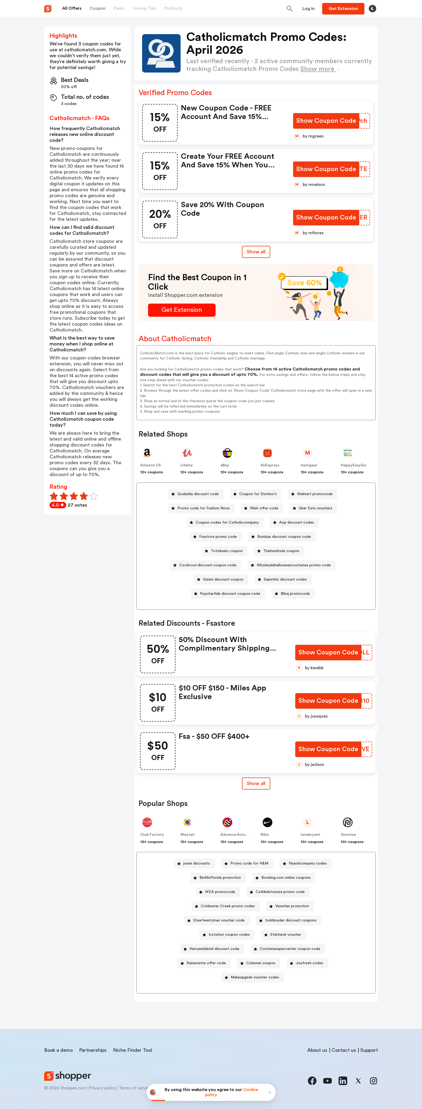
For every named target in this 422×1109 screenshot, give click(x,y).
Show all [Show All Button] (256, 251)
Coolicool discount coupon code (207, 565)
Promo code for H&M (249, 863)
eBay (224, 465)
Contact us (344, 1050)
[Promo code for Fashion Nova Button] (201, 508)
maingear (309, 465)
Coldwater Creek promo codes (228, 906)
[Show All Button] (256, 783)
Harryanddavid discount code (214, 949)
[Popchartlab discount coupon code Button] (228, 594)
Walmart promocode (315, 494)
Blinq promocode (295, 594)
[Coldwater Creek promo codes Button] (226, 906)
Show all (256, 783)
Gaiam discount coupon (223, 579)
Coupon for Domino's (258, 494)
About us (317, 1050)
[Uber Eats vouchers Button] (313, 508)
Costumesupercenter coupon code (290, 949)
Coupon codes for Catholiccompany (227, 522)
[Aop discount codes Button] (294, 523)
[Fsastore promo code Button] (216, 537)
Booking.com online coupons (286, 878)
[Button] (308, 8)
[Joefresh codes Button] (307, 963)
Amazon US (150, 465)
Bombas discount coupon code (284, 537)
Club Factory (152, 835)
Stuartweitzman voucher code (219, 920)
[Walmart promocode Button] (312, 494)
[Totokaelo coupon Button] (225, 551)
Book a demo (58, 1050)
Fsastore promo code (218, 537)
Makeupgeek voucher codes (255, 977)
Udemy (186, 465)
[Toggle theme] (372, 9)
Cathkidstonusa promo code (280, 892)
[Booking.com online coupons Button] (283, 878)
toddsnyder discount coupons (290, 920)
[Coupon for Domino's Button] (256, 494)
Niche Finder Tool (132, 1050)
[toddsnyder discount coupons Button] (288, 921)
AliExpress (270, 465)
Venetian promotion (292, 906)
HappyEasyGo (353, 465)
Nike (265, 835)
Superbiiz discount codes (285, 579)
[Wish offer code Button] (262, 508)
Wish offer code (264, 508)
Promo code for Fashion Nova (203, 508)
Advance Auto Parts (238, 835)
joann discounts (196, 863)
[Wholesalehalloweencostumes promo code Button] (292, 565)
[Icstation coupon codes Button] (227, 935)
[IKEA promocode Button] (218, 892)
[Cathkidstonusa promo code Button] (278, 892)
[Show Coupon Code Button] (326, 121)
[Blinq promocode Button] (293, 594)
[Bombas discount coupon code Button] (282, 537)
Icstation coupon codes (229, 935)
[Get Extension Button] (182, 310)
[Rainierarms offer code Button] (204, 963)
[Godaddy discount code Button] (196, 494)
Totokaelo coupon (227, 551)
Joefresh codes (309, 963)
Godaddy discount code (198, 494)
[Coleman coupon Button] (258, 963)
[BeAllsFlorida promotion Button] (218, 878)
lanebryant (310, 835)
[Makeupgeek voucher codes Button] (252, 977)
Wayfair (187, 835)
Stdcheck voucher (285, 935)
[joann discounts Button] (194, 864)
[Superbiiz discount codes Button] (283, 580)
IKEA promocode (220, 892)
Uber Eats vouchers (315, 508)
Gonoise (348, 835)
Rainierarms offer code (206, 963)
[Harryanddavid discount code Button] (212, 949)
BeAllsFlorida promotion (220, 878)
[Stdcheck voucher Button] (283, 935)
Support (369, 1050)
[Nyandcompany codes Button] (306, 864)
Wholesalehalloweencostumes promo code (294, 565)
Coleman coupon (260, 963)
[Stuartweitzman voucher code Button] (216, 921)
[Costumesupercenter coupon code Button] (288, 949)
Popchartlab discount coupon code (230, 594)
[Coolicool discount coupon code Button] (205, 565)
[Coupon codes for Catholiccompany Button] (225, 523)
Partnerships (93, 1050)
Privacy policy (102, 1088)
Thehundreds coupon (281, 551)
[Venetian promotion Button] (290, 906)
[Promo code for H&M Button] (247, 864)
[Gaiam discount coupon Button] (221, 580)
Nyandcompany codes (308, 863)
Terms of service (135, 1088)
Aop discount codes (296, 522)
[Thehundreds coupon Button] (279, 551)
